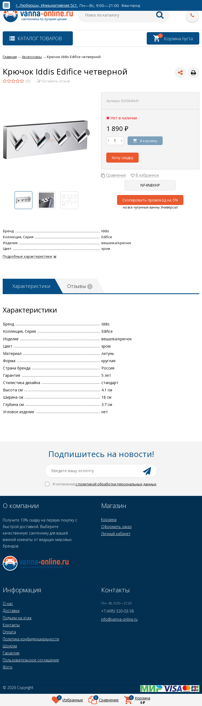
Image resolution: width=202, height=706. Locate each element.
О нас (8, 603)
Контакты (11, 624)
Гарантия (11, 652)
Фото (7, 667)
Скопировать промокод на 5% (150, 200)
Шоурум (10, 645)
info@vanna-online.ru (119, 619)
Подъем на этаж (17, 617)
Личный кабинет (116, 533)
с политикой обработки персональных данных (116, 484)
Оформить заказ (116, 526)
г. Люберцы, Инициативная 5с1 (46, 5)
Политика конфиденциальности (31, 638)
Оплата (9, 631)
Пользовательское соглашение (31, 660)
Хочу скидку (122, 157)
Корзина (109, 519)
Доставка (11, 610)
